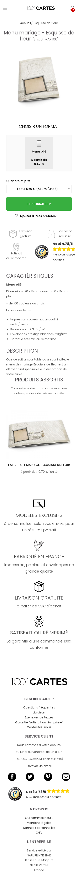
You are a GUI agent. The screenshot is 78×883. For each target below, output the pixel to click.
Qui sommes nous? (39, 818)
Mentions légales (39, 823)
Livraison (39, 712)
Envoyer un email (39, 766)
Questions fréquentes (39, 707)
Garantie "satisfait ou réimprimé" (39, 722)
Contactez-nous (39, 727)
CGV (39, 832)
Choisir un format (39, 126)
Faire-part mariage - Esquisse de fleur (39, 465)
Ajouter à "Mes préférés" (36, 216)
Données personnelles (39, 828)
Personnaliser (39, 204)
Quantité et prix (18, 181)
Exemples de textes (39, 717)
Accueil (25, 23)
